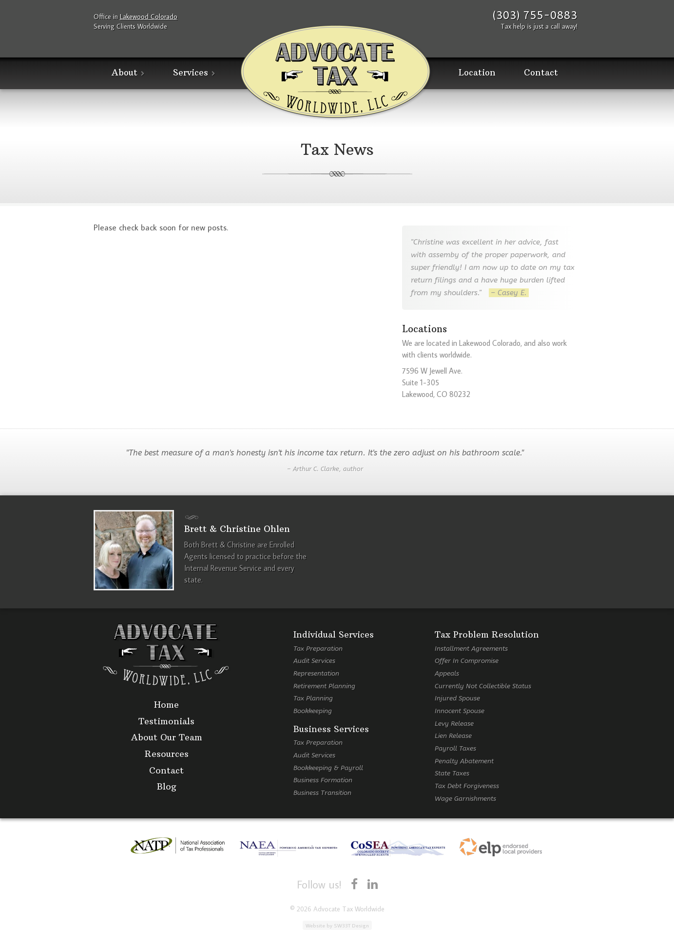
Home (166, 705)
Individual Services (333, 635)
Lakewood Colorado (148, 16)
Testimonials (166, 722)
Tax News (337, 149)
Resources (167, 754)
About (124, 72)
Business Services (331, 729)
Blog (166, 787)
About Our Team (166, 738)
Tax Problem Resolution (487, 635)
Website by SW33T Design (337, 925)
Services (190, 72)
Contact (541, 72)
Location (477, 72)
